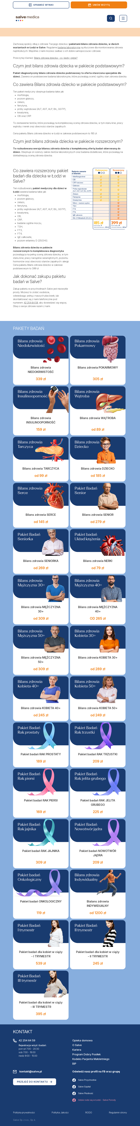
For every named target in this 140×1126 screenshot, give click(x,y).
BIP (74, 1063)
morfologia (23, 95)
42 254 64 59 (31, 302)
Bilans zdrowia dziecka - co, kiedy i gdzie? (56, 57)
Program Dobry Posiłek (86, 1054)
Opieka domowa (82, 1040)
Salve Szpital (81, 1087)
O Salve (77, 1045)
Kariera (76, 1049)
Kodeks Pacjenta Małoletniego (90, 1059)
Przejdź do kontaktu (34, 1081)
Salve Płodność (82, 1093)
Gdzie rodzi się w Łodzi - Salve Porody (94, 1100)
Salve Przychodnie (84, 1080)
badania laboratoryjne (69, 47)
